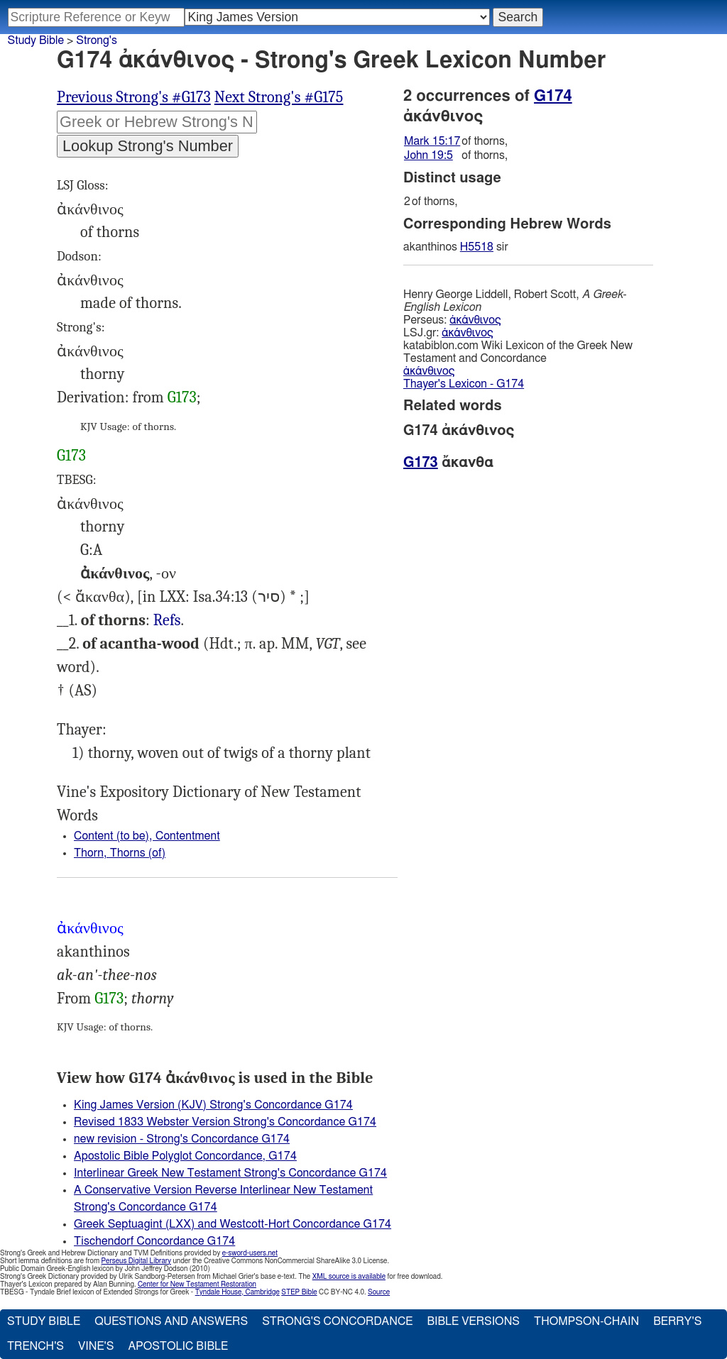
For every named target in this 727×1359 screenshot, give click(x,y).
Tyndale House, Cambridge (237, 1292)
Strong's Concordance (337, 1321)
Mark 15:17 (432, 141)
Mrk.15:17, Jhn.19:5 (167, 620)
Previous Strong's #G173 (134, 97)
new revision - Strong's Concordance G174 (182, 1139)
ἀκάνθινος (475, 320)
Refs (167, 620)
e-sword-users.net (250, 1253)
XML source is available (349, 1276)
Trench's (35, 1346)
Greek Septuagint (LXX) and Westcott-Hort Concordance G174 (232, 1224)
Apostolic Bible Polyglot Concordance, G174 (185, 1156)
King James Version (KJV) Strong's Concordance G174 (213, 1105)
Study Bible (36, 40)
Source (379, 1292)
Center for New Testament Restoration (197, 1284)
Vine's (96, 1346)
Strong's (96, 40)
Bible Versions (473, 1321)
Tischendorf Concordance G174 (154, 1241)
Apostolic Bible (178, 1346)
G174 (553, 96)
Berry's (677, 1321)
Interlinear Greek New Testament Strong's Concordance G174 (230, 1173)
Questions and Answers (171, 1321)
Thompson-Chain (586, 1321)
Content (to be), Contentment (147, 836)
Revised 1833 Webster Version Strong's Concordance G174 (225, 1122)
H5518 (476, 247)
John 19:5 (428, 155)
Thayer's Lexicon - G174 (463, 384)
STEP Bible (299, 1292)
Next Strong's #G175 (279, 97)
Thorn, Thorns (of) (119, 853)
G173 (182, 397)
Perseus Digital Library (136, 1261)
